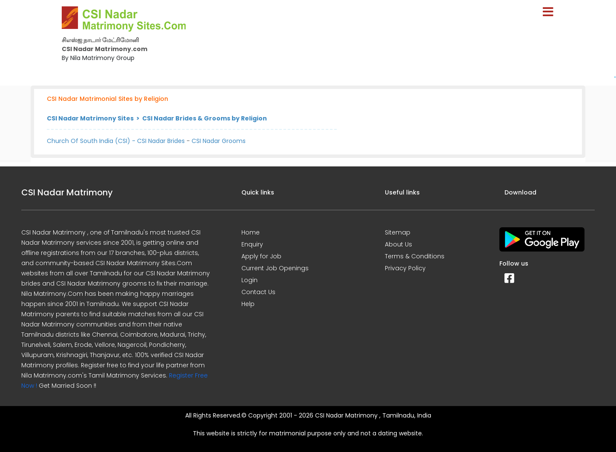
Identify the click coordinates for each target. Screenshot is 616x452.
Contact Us (258, 292)
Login (249, 280)
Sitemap (397, 232)
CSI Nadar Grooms (219, 141)
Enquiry (252, 244)
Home (250, 232)
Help (248, 304)
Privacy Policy (405, 268)
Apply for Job (261, 256)
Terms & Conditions (414, 256)
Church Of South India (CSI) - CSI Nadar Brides (116, 141)
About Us (398, 244)
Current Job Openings (275, 268)
